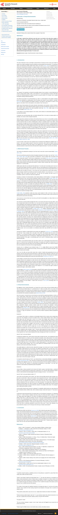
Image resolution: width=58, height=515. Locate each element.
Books (21, 8)
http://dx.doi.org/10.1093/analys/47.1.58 (26, 430)
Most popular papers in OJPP (7, 26)
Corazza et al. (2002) (35, 410)
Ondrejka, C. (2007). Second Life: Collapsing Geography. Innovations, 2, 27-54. (33, 443)
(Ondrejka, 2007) (26, 307)
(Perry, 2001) (19, 101)
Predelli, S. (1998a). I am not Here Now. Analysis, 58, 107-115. (30, 453)
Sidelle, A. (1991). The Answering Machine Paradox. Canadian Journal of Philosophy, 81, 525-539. (36, 465)
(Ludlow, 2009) (40, 302)
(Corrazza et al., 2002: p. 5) (48, 256)
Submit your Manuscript (47, 513)
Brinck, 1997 (46, 65)
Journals (13, 8)
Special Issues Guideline (6, 37)
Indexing (3, 13)
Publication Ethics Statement (6, 28)
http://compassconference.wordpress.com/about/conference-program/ (31, 442)
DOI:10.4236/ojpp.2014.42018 (22, 14)
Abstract (48, 11)
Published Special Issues (6, 36)
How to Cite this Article (50, 18)
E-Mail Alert (4, 513)
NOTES (18, 469)
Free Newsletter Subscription (6, 25)
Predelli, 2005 (49, 183)
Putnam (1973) (33, 415)
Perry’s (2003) (46, 280)
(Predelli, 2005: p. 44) (37, 208)
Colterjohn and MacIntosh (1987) (23, 360)
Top (1, 40)
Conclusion (3, 50)
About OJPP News (5, 29)
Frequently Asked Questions (6, 31)
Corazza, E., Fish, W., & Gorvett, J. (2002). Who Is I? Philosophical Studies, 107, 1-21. (34, 431)
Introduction (3, 44)
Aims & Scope (4, 16)
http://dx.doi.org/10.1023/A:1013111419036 (27, 432)
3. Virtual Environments (23, 284)
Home (4, 8)
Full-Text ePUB (49, 15)
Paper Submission (5, 22)
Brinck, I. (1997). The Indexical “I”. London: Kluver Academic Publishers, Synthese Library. (35, 427)
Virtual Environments (5, 48)
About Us (46, 8)
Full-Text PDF (49, 12)
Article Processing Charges (6, 21)
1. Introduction (20, 60)
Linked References (50, 17)
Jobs (54, 8)
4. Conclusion (20, 407)
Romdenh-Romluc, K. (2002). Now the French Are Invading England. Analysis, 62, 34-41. (35, 463)
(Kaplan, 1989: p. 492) (28, 109)
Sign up (39, 513)
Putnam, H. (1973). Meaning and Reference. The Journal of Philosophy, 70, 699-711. (34, 460)
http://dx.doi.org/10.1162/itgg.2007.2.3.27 (26, 445)
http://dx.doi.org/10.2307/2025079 (25, 461)
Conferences (29, 8)
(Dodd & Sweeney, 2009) (27, 269)
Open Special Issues (5, 34)
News (38, 8)
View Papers (4, 15)
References (20, 424)
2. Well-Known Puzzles (23, 148)
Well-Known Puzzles (5, 46)
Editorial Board (4, 18)
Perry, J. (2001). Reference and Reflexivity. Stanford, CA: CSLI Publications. (32, 449)
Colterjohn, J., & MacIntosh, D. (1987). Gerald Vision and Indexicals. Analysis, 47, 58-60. (35, 428)
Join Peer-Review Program (13, 513)
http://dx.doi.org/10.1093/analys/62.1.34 (26, 464)
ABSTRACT (20, 35)
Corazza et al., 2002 (49, 231)
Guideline (3, 19)
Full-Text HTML (49, 14)
